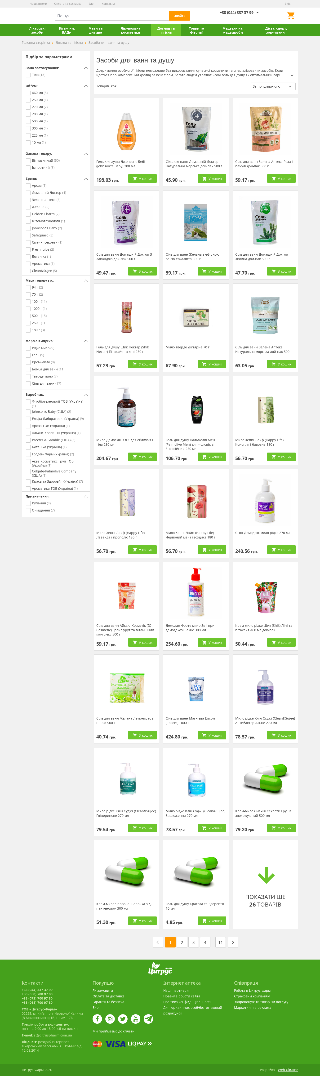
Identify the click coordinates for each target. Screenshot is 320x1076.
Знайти (179, 16)
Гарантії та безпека (108, 1002)
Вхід (287, 4)
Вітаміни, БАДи (67, 30)
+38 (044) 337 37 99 (236, 12)
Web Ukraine (288, 1069)
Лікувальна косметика (130, 30)
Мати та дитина (95, 30)
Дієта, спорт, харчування (276, 30)
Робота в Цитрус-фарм (252, 990)
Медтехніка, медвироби (232, 30)
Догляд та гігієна (166, 30)
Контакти (108, 4)
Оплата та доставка (67, 4)
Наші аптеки (38, 4)
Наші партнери (176, 990)
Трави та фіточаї (196, 30)
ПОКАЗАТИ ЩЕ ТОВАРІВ (265, 886)
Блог (92, 4)
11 (220, 942)
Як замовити (103, 990)
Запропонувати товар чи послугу (261, 1002)
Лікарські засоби (37, 30)
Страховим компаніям (252, 996)
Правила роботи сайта (181, 996)
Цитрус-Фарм (33, 15)
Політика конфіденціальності (187, 1002)
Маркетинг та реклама (252, 1007)
